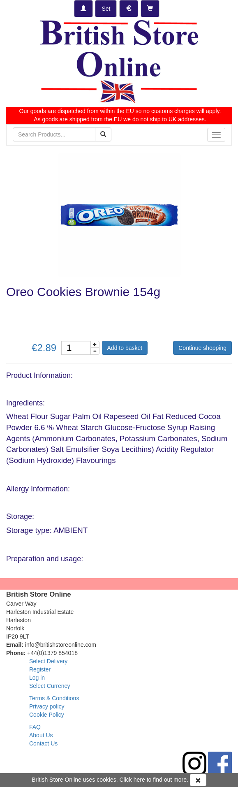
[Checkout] (150, 8)
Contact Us (43, 743)
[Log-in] (83, 8)
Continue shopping (202, 348)
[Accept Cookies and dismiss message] (198, 780)
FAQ (35, 727)
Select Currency (49, 686)
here (139, 779)
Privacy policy (47, 706)
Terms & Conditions (54, 698)
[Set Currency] (128, 8)
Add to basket (125, 348)
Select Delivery (48, 661)
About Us (41, 735)
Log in (37, 677)
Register (40, 669)
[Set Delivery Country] (106, 8)
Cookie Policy (46, 714)
